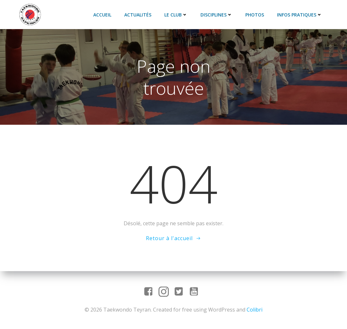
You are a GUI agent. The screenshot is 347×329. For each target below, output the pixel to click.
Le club (176, 15)
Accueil (102, 15)
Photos (254, 15)
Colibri (254, 309)
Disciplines (216, 15)
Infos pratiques (299, 15)
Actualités (137, 15)
